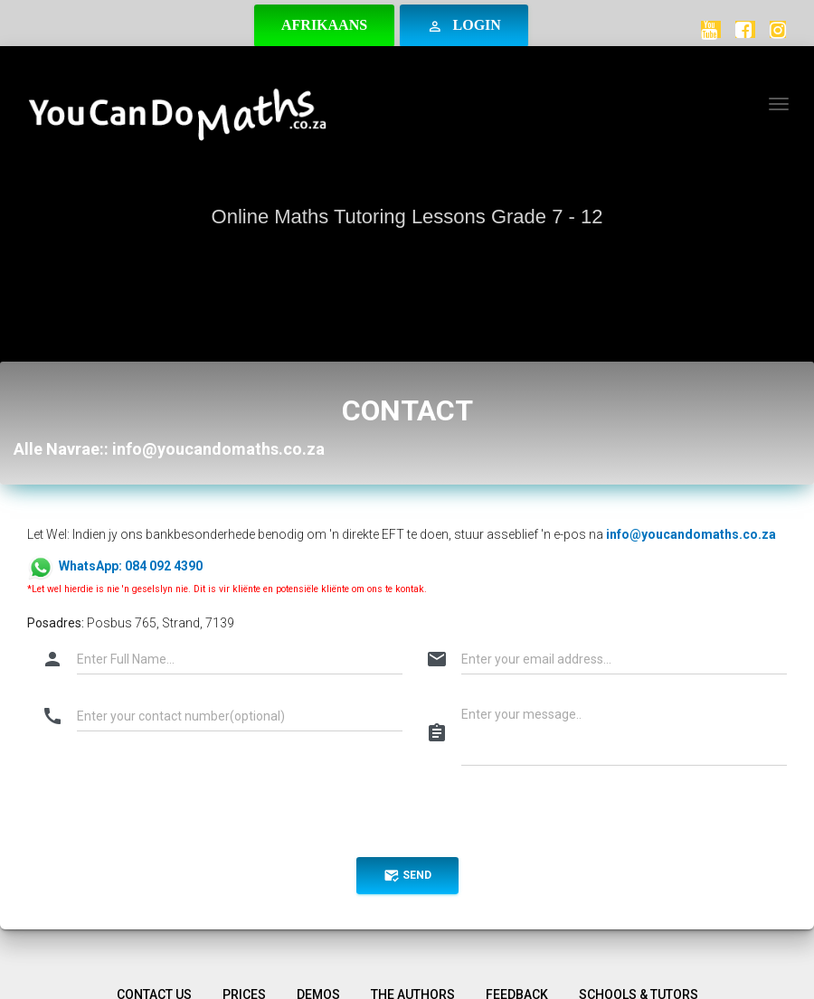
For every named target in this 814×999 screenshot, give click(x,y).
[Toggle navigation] (778, 104)
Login (464, 25)
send (407, 875)
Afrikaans (324, 25)
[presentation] (164, 817)
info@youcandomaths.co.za (691, 534)
